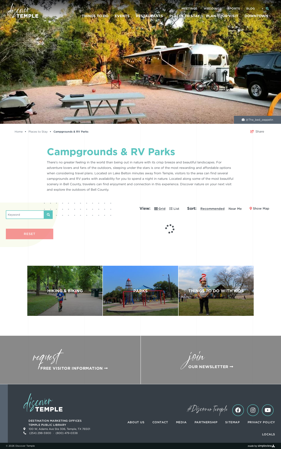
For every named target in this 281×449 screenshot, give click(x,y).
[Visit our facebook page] (238, 410)
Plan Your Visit (222, 16)
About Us (136, 422)
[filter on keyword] (48, 214)
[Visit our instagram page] (253, 410)
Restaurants (149, 16)
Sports (234, 8)
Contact (160, 422)
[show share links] (257, 131)
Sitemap (232, 422)
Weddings (212, 8)
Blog (250, 8)
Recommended (212, 209)
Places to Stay (184, 16)
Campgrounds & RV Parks (70, 131)
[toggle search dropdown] (267, 9)
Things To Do (95, 16)
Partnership (206, 422)
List (174, 209)
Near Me (235, 209)
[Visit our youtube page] (268, 410)
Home (20, 131)
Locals (268, 434)
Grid (159, 209)
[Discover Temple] (22, 10)
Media (181, 422)
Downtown (256, 16)
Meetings (189, 8)
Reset (29, 234)
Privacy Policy (261, 422)
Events (122, 16)
